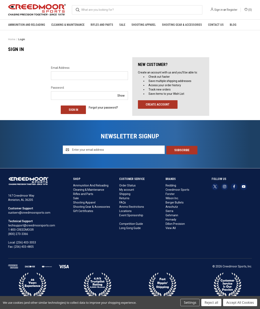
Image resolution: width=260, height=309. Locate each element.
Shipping (124, 193)
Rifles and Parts (102, 24)
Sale (122, 24)
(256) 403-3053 (26, 242)
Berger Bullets (175, 201)
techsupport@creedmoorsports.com (31, 225)
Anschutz (172, 206)
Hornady (171, 219)
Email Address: (60, 67)
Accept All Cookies (240, 302)
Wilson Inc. (172, 197)
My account (126, 189)
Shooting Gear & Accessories (182, 24)
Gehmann (172, 214)
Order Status (127, 184)
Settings (190, 302)
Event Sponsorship (131, 214)
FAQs (122, 201)
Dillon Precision (175, 223)
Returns (124, 197)
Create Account (158, 104)
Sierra (169, 210)
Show (121, 95)
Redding (171, 184)
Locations (125, 210)
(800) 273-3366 (18, 233)
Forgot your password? (103, 107)
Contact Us (216, 24)
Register (232, 9)
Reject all (211, 302)
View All (171, 227)
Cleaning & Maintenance (67, 24)
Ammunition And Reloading (26, 24)
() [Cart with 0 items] (248, 9)
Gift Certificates (83, 210)
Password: (57, 87)
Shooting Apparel (143, 24)
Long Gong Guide (130, 227)
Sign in (218, 9)
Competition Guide (131, 223)
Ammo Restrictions (131, 206)
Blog (233, 24)
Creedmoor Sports (177, 189)
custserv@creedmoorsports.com (29, 212)
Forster (170, 193)
